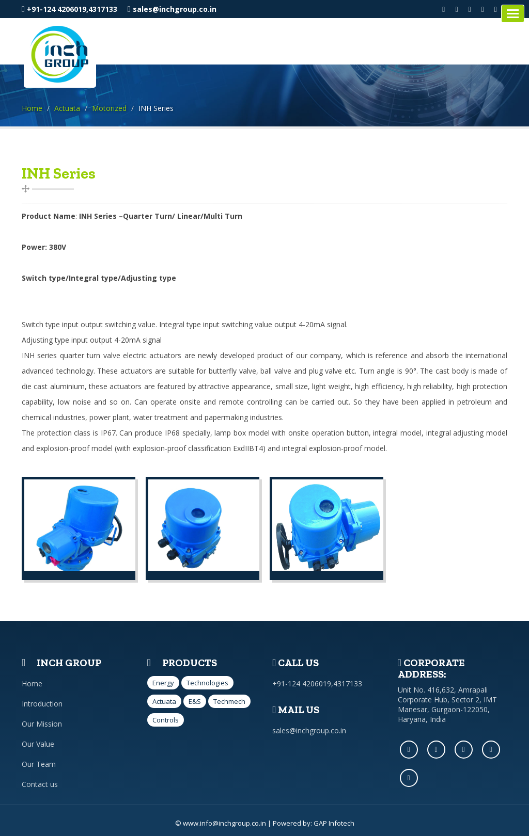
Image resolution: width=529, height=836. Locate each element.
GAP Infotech (334, 823)
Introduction (42, 704)
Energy (163, 682)
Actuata (67, 108)
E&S (195, 701)
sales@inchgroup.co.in (172, 9)
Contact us (40, 784)
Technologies (207, 682)
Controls (165, 720)
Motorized (109, 108)
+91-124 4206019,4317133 (69, 9)
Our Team (39, 764)
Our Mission (42, 724)
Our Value (38, 744)
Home (32, 108)
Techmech (229, 701)
